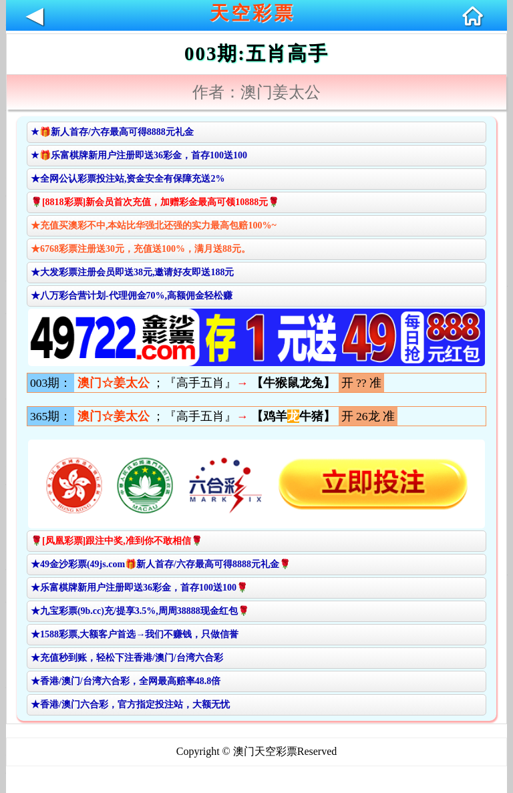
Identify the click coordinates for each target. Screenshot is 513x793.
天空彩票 (252, 13)
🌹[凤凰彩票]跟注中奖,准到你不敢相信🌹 (116, 541)
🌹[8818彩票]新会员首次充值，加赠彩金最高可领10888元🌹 (155, 202)
